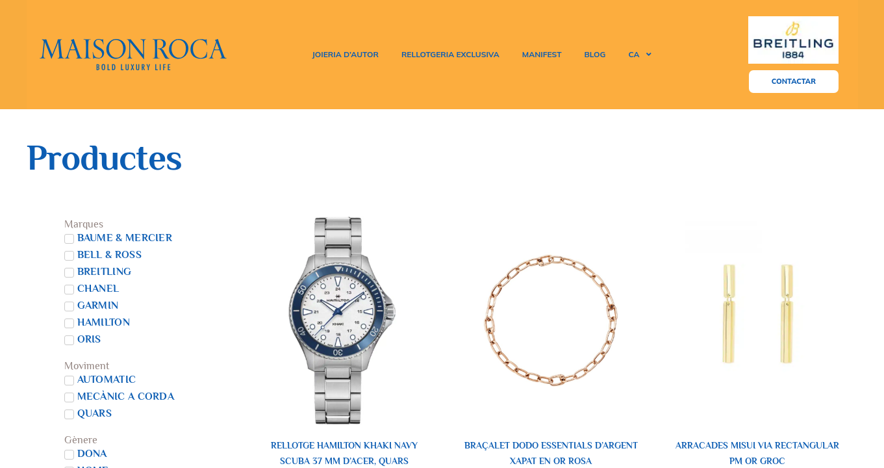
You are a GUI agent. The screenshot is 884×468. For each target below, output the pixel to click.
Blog (595, 54)
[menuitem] (639, 55)
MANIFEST (542, 54)
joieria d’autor (345, 54)
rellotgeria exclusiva (450, 54)
